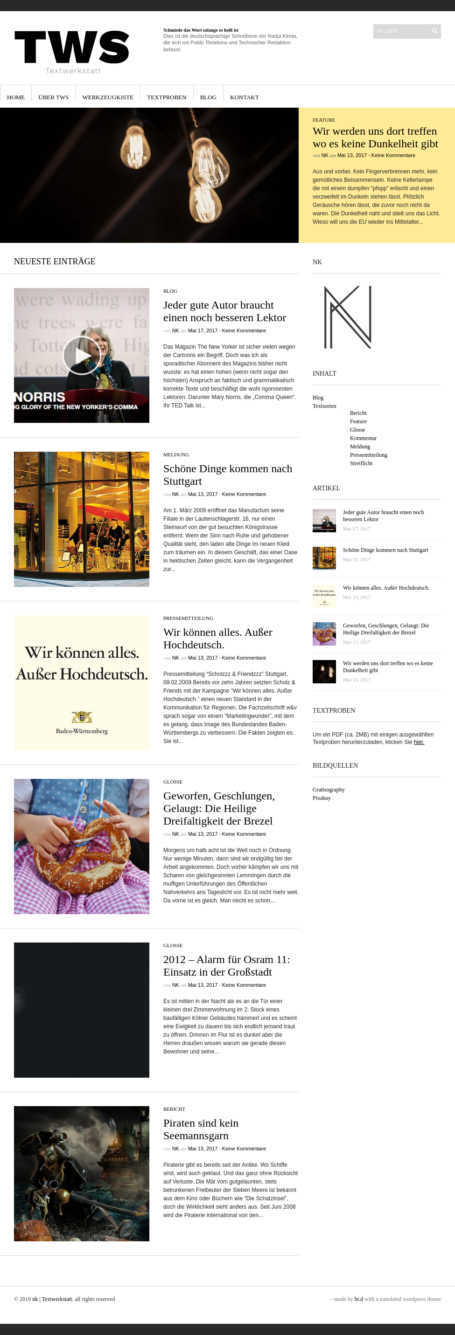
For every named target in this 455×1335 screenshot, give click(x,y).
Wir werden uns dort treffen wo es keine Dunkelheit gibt (375, 137)
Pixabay (322, 798)
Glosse (173, 781)
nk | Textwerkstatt (52, 1299)
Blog (208, 97)
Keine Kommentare (393, 155)
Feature (324, 120)
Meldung (176, 454)
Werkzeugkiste (107, 97)
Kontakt (244, 97)
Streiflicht (361, 463)
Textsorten (324, 406)
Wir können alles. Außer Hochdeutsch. (218, 638)
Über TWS (53, 97)
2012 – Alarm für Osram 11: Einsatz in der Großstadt (226, 965)
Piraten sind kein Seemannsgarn (200, 1129)
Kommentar (363, 438)
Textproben (167, 97)
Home (16, 97)
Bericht (174, 1109)
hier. (419, 742)
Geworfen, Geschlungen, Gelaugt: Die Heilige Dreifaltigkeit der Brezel (219, 808)
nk (325, 155)
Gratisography (329, 789)
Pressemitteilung (188, 618)
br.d (359, 1299)
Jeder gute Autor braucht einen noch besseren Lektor (224, 311)
